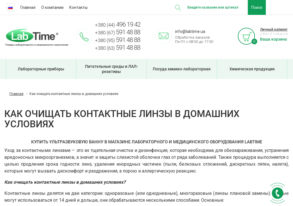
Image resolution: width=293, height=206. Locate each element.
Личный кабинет (274, 29)
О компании (52, 7)
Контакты (78, 7)
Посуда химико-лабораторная (182, 69)
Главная (27, 7)
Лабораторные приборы (41, 69)
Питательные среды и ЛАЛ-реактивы (111, 69)
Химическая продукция (252, 69)
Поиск (256, 7)
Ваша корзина (273, 39)
